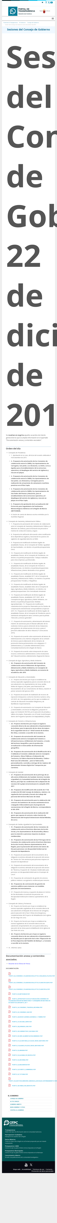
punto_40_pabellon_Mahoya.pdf (23, 1086)
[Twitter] (49, 3)
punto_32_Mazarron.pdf (21, 1065)
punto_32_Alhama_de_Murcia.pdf (24, 1055)
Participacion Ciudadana (13, 1135)
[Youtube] (51, 3)
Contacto (49, 1169)
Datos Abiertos (10, 1139)
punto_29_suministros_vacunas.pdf (25, 1031)
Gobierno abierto (15, 1104)
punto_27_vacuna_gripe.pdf (22, 1022)
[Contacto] (42, 2)
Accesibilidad (26, 1169)
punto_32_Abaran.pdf (20, 1050)
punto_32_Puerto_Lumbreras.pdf (24, 1069)
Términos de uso (38, 1169)
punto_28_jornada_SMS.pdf (22, 1026)
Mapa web (16, 1169)
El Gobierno (22, 22)
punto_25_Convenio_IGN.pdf (22, 1012)
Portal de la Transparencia (10, 22)
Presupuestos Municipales (14, 1151)
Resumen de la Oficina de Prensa (19, 964)
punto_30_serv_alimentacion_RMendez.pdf (27, 1036)
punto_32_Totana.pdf (20, 1074)
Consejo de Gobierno (33, 22)
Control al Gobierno (17, 1110)
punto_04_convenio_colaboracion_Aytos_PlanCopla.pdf (29, 989)
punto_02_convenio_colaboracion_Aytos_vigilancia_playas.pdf (32, 976)
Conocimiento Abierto (12, 1155)
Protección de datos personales (43, 1171)
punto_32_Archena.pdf (20, 1060)
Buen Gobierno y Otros (17, 1107)
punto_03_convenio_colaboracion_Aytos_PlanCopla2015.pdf (31, 982)
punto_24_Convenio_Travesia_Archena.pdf (27, 1007)
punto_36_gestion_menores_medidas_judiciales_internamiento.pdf (33, 1081)
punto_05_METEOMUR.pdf (21, 994)
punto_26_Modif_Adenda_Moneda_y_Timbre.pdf (29, 1017)
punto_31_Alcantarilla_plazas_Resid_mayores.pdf (30, 1041)
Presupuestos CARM (12, 1146)
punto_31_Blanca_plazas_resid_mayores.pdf (28, 1045)
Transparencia (10, 1130)
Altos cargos (14, 1101)
